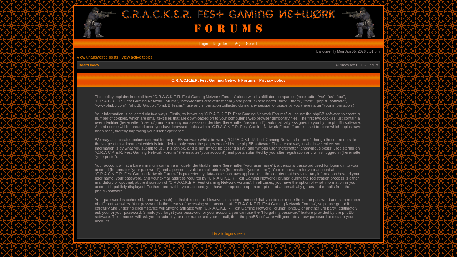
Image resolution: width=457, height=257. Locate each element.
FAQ (236, 43)
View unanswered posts (97, 57)
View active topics (136, 57)
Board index (89, 65)
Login (203, 43)
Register (219, 43)
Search (251, 43)
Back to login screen (228, 234)
